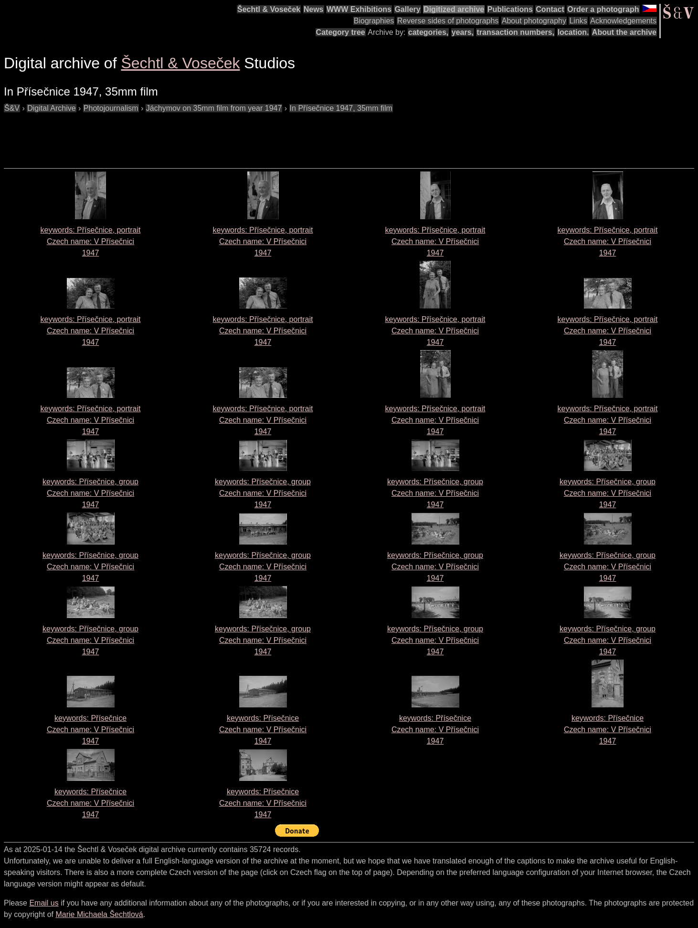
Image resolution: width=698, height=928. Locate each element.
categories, (428, 32)
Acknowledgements (623, 21)
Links (578, 21)
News (314, 9)
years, (463, 32)
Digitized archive (453, 9)
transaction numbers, (515, 32)
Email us (43, 903)
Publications (510, 9)
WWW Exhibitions (359, 9)
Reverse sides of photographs (448, 21)
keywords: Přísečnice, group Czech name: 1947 (90, 493)
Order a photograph (603, 9)
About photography (534, 21)
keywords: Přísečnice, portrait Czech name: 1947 (91, 241)
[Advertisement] (177, 135)
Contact (550, 9)
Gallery (407, 9)
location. (573, 32)
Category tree (340, 32)
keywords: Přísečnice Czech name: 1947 (90, 729)
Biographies (374, 21)
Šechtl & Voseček (268, 9)
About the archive (624, 32)
